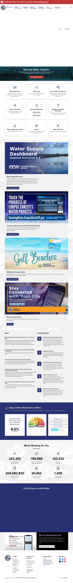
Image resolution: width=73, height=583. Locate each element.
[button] (57, 8)
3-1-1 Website (16, 569)
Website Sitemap (33, 577)
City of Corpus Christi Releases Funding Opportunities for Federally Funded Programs (18, 370)
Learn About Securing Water (36, 77)
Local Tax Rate (46, 564)
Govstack (66, 577)
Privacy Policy (18, 577)
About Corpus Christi (47, 560)
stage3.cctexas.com (60, 410)
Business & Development (33, 7)
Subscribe (29, 567)
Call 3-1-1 (15, 568)
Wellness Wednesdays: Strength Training (52, 337)
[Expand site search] (71, 7)
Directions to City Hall (15, 571)
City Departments (49, 7)
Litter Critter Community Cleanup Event (52, 362)
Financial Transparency (48, 563)
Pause (60, 29)
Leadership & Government (42, 7)
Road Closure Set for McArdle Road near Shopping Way (18, 359)
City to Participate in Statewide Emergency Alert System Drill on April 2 (20, 382)
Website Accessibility (26, 577)
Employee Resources (47, 561)
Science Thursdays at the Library (50, 389)
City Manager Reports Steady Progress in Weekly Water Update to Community (20, 350)
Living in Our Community (18, 7)
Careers (45, 559)
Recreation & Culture (25, 7)
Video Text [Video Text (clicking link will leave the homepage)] (67, 29)
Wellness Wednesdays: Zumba (50, 375)
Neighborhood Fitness (48, 351)
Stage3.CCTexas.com (41, 2)
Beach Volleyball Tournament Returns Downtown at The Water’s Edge (19, 338)
